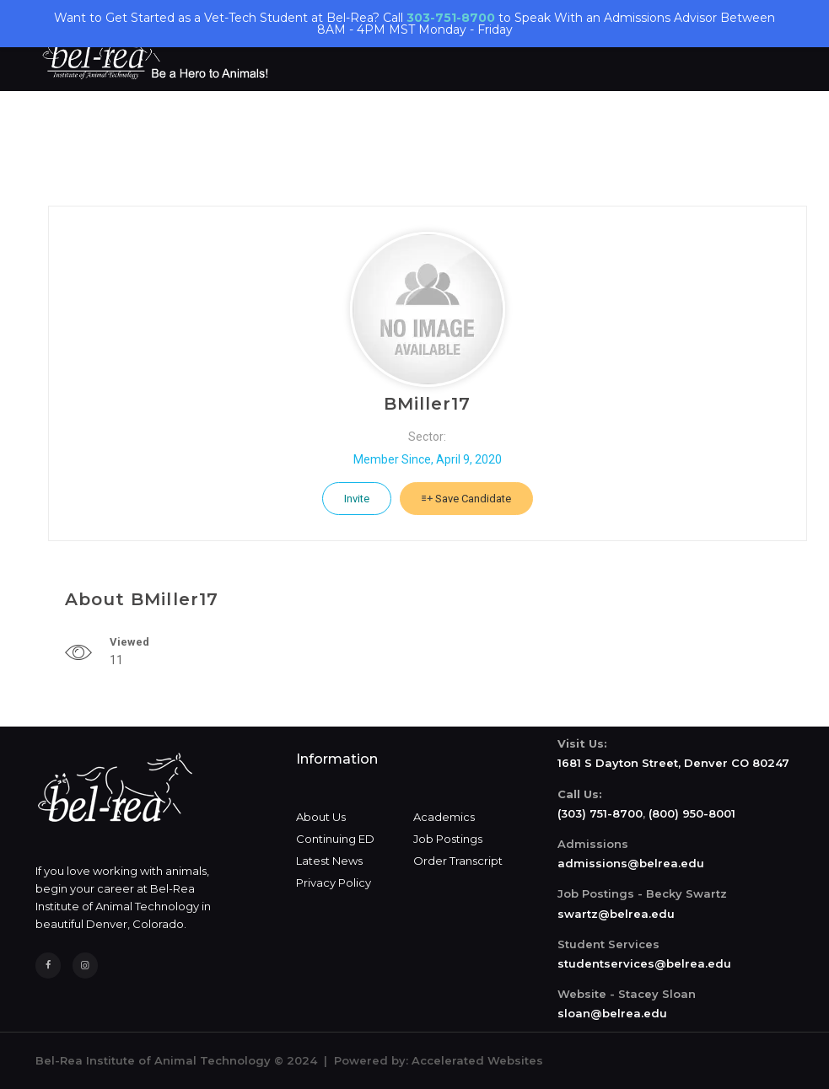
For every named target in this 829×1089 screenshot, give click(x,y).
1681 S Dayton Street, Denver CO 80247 (673, 763)
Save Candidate (466, 498)
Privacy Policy (333, 882)
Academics (444, 816)
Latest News (329, 860)
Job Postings (447, 838)
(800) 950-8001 (692, 813)
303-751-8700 (450, 17)
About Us (321, 816)
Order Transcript (458, 860)
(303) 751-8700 (600, 813)
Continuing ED (335, 838)
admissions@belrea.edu (630, 863)
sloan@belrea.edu (612, 1013)
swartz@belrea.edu (616, 913)
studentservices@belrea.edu (644, 963)
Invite (356, 498)
